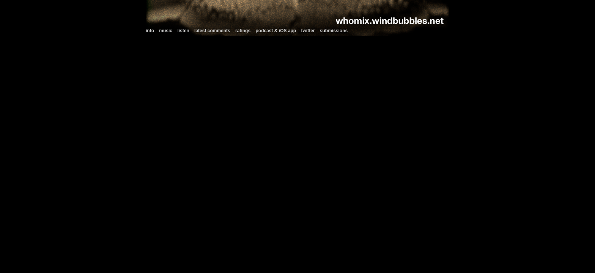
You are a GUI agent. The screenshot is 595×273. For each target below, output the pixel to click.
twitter (308, 30)
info (150, 30)
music (165, 30)
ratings (242, 30)
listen (183, 30)
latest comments (212, 30)
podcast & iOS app (275, 30)
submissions (334, 30)
